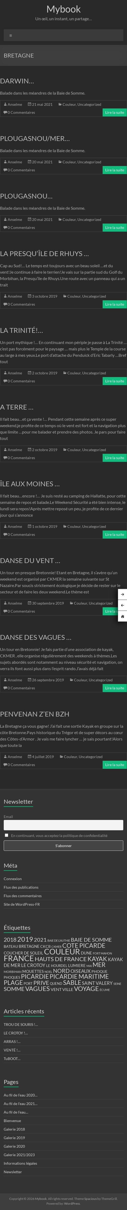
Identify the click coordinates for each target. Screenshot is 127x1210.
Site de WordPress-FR (22, 904)
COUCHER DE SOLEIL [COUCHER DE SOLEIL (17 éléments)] (23, 952)
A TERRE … (16, 407)
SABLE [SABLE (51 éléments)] (72, 982)
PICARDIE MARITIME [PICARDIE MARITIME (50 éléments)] (79, 976)
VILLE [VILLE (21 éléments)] (67, 989)
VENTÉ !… (12, 1050)
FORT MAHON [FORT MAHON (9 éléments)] (102, 953)
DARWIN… (17, 80)
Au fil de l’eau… (16, 1112)
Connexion (13, 878)
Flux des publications (21, 887)
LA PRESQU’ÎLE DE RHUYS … (44, 253)
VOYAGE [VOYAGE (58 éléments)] (86, 988)
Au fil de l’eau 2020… (20, 1095)
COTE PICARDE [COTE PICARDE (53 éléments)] (83, 945)
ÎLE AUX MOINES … (30, 483)
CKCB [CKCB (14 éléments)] (45, 946)
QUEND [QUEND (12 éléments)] (56, 984)
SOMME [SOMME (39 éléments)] (14, 989)
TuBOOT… (12, 1058)
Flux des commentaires (23, 895)
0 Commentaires (21, 112)
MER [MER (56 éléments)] (99, 964)
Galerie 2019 (14, 1137)
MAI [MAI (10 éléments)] (89, 966)
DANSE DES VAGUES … (35, 637)
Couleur (69, 104)
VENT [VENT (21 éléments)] (56, 989)
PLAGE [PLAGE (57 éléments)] (13, 982)
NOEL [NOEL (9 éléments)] (48, 971)
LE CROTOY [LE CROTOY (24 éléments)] (33, 965)
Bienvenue (12, 1120)
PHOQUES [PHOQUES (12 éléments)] (12, 978)
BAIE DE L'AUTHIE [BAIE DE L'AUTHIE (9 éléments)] (58, 940)
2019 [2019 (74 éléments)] (25, 939)
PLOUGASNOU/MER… (35, 138)
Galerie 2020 (14, 1146)
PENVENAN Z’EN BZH (34, 714)
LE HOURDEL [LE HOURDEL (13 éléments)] (56, 966)
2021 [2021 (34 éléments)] (40, 940)
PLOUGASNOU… (26, 196)
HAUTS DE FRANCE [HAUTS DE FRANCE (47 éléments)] (61, 958)
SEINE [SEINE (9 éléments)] (117, 983)
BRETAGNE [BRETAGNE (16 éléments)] (29, 946)
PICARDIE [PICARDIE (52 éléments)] (35, 976)
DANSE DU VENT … (30, 560)
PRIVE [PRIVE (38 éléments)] (41, 983)
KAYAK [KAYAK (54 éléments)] (97, 958)
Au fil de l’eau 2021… (20, 1103)
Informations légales (20, 1163)
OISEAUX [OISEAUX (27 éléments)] (81, 971)
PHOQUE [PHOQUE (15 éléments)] (99, 971)
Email (8, 816)
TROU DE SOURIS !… (21, 1024)
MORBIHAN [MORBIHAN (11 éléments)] (12, 972)
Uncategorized (89, 104)
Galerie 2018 (14, 1129)
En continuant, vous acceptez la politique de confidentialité (56, 835)
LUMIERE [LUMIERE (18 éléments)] (77, 965)
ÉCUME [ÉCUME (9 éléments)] (105, 990)
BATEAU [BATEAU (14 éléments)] (11, 946)
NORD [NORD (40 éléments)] (61, 970)
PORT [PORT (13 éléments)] (28, 983)
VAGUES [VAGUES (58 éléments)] (37, 988)
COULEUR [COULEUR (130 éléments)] (62, 951)
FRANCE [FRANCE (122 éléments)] (19, 958)
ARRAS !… (12, 1041)
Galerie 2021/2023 (19, 1154)
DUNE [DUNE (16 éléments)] (86, 953)
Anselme (15, 104)
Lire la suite (114, 112)
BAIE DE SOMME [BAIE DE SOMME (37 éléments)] (91, 939)
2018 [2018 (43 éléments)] (10, 939)
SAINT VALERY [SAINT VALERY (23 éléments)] (97, 983)
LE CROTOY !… (16, 1033)
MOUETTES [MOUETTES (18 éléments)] (33, 971)
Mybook (63, 9)
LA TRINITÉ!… (21, 330)
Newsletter (13, 1171)
